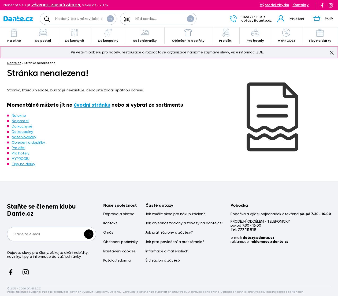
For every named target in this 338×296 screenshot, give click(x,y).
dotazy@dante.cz (256, 20)
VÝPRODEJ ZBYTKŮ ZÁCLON (55, 5)
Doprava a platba (118, 214)
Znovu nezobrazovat (331, 52)
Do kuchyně (74, 36)
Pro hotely (255, 36)
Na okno (14, 36)
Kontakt (110, 223)
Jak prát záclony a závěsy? (169, 233)
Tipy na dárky (23, 164)
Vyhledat (110, 18)
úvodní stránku (92, 105)
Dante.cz (14, 63)
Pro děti (226, 36)
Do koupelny (108, 36)
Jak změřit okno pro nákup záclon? (175, 214)
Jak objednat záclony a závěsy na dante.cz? (184, 223)
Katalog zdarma (117, 260)
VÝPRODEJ (286, 36)
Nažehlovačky (145, 36)
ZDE (259, 52)
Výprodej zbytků (274, 5)
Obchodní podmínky (120, 242)
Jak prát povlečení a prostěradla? (174, 242)
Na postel (43, 36)
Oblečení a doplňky (188, 36)
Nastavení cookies (119, 251)
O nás (108, 233)
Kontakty (301, 5)
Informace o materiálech (166, 251)
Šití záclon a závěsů (162, 260)
